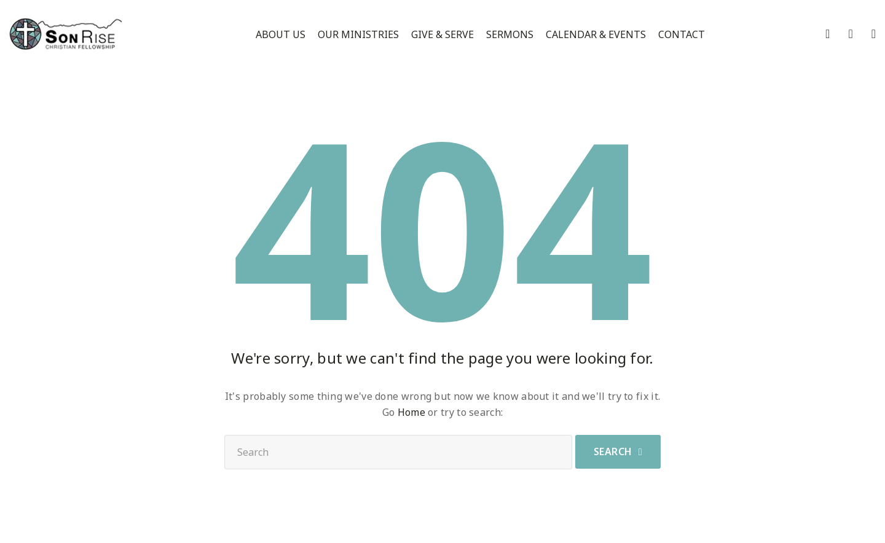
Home (411, 412)
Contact (681, 35)
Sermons (509, 35)
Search (613, 451)
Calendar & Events (596, 35)
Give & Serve (442, 35)
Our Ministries (358, 35)
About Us (280, 35)
